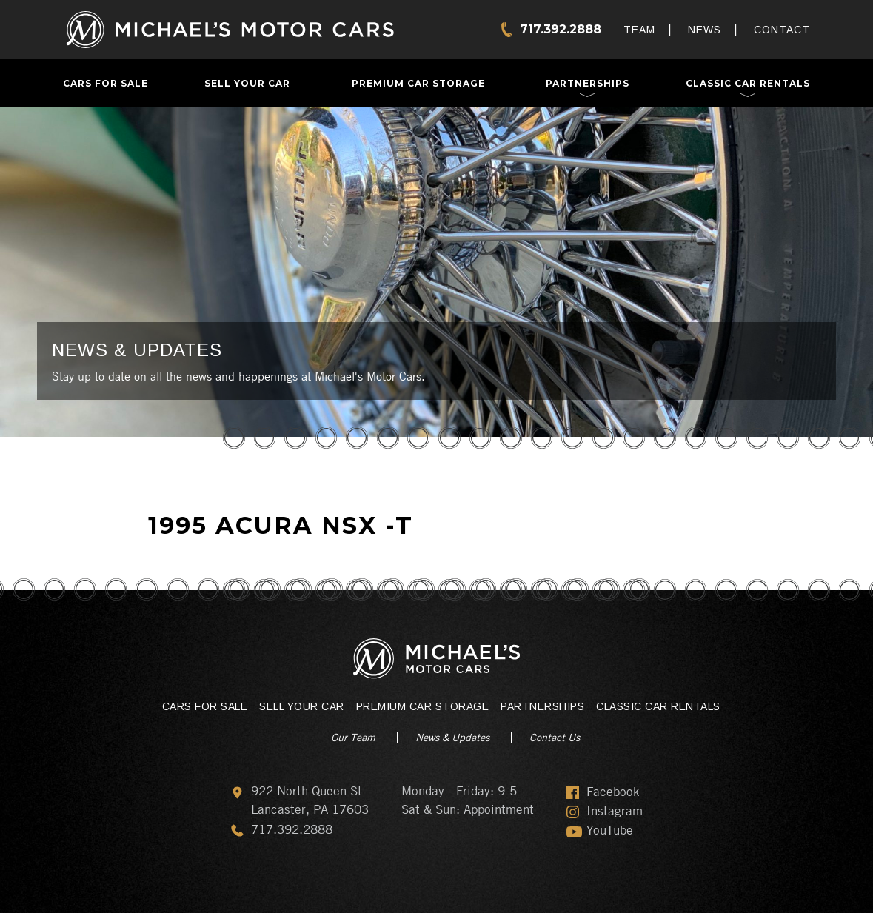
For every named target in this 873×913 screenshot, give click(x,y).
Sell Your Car (247, 83)
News (704, 30)
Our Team (353, 736)
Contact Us (554, 736)
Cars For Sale (105, 83)
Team (639, 30)
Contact (782, 30)
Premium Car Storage (418, 83)
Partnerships (587, 83)
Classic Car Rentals (748, 83)
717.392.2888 (560, 29)
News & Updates (452, 736)
